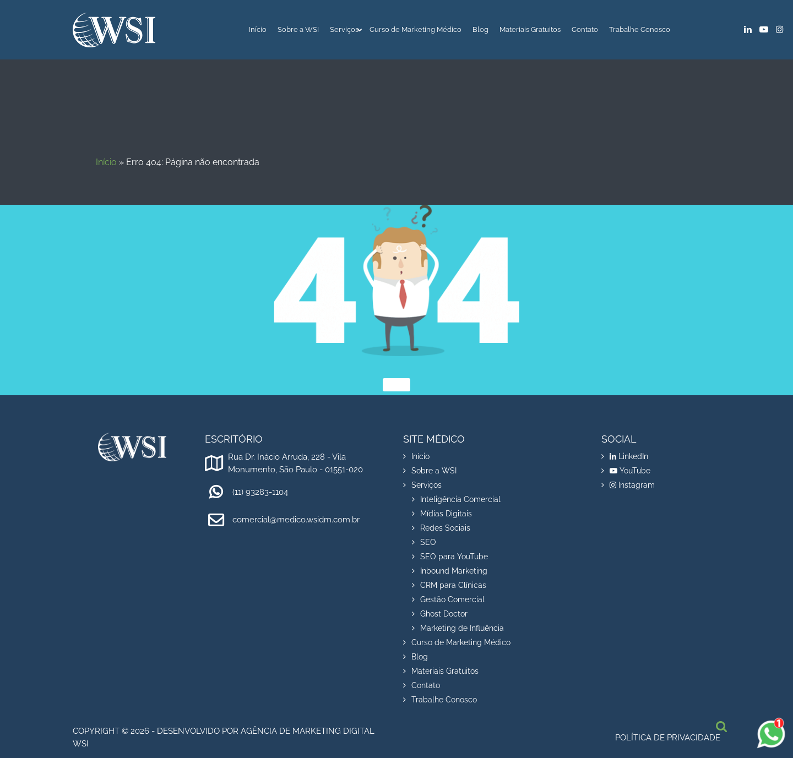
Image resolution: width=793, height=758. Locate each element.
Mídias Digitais (446, 513)
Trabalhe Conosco (639, 29)
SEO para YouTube (454, 556)
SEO (428, 542)
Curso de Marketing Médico (415, 29)
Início (258, 29)
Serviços (344, 29)
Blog (480, 29)
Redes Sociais (445, 527)
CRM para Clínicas (453, 585)
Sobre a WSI (298, 29)
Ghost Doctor (444, 613)
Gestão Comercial (452, 599)
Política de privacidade (667, 738)
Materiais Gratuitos (530, 29)
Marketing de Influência (462, 628)
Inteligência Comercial (460, 499)
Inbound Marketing (453, 570)
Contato (585, 29)
